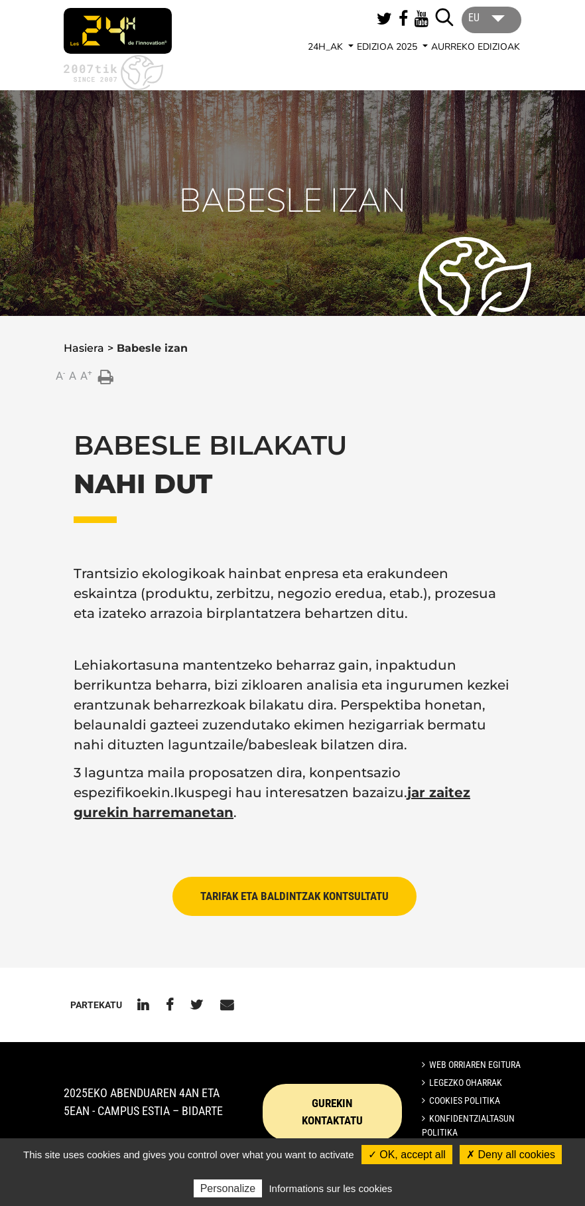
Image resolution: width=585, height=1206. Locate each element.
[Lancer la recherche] (444, 17)
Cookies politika (464, 1100)
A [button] (60, 375)
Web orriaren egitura (475, 1064)
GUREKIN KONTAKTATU (332, 1111)
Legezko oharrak (465, 1082)
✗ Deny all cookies (510, 1154)
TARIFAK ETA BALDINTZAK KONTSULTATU (294, 896)
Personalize (228, 1188)
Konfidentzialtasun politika (468, 1125)
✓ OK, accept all (407, 1154)
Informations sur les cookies (330, 1188)
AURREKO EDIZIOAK (475, 46)
